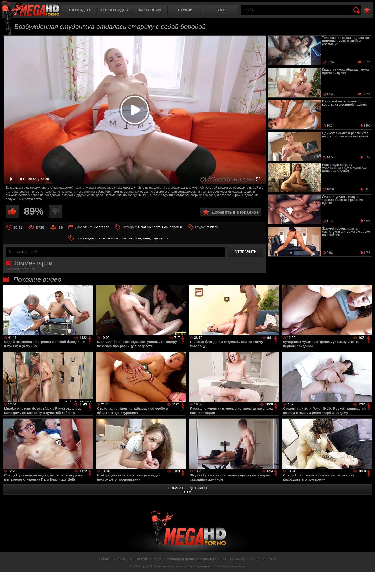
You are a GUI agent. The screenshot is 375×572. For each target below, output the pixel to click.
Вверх (367, 562)
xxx (167, 238)
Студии (185, 10)
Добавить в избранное (235, 212)
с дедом (158, 238)
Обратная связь (112, 559)
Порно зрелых (172, 227)
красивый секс (109, 238)
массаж (127, 238)
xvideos (212, 227)
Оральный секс (149, 227)
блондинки (142, 238)
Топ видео (79, 10)
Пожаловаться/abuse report (253, 559)
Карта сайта (140, 559)
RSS (158, 559)
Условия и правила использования (196, 559)
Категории (150, 10)
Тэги (221, 10)
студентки (90, 238)
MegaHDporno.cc (30, 9)
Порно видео (114, 10)
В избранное (367, 10)
